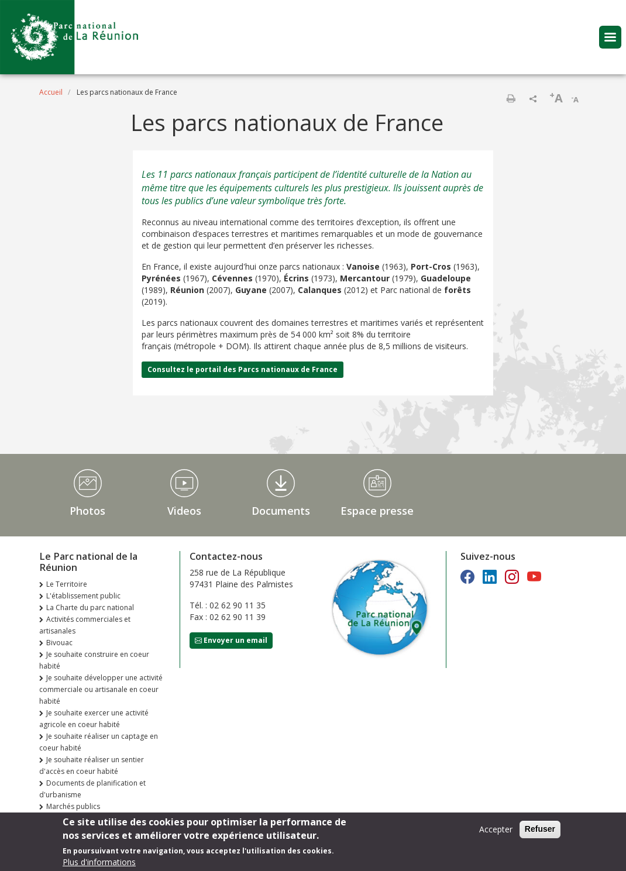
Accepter (496, 830)
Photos (87, 511)
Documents (281, 511)
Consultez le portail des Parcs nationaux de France (242, 369)
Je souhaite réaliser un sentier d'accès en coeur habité (91, 765)
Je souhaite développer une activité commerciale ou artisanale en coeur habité (101, 689)
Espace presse (377, 511)
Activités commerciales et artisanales (84, 625)
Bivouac (59, 643)
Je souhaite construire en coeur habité (94, 660)
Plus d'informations (99, 863)
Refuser (540, 830)
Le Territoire (66, 584)
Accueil (51, 92)
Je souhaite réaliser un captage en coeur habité (98, 742)
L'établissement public (83, 596)
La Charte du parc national (90, 607)
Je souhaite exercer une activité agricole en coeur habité (94, 718)
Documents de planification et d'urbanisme (92, 789)
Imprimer (511, 98)
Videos (184, 511)
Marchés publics (73, 806)
